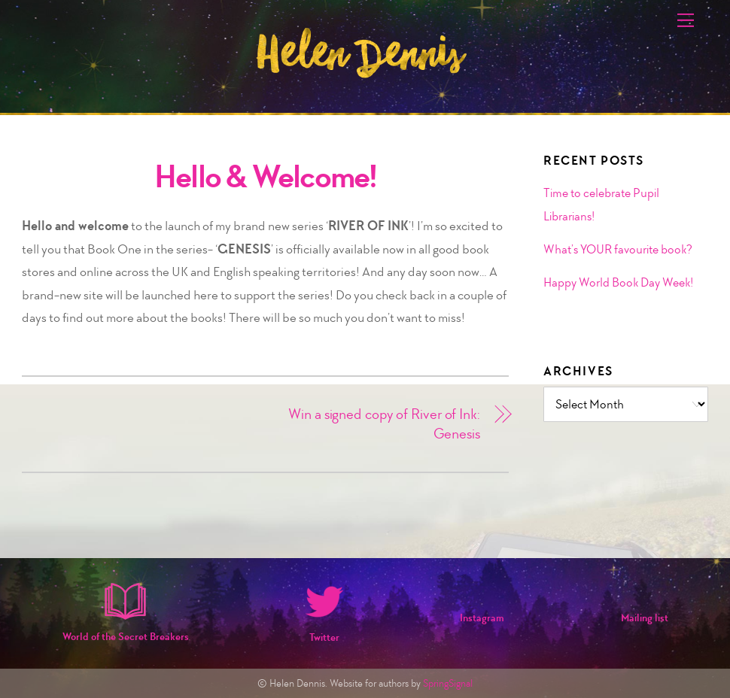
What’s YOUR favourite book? (617, 249)
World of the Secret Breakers (125, 637)
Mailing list (644, 618)
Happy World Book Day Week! (618, 282)
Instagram (482, 618)
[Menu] (686, 20)
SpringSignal (448, 683)
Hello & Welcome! (265, 177)
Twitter (324, 637)
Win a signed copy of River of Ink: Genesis (384, 424)
